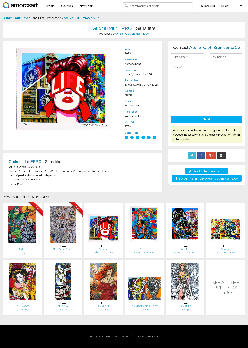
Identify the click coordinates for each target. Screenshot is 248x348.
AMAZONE (104, 306)
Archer (22, 249)
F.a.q (157, 336)
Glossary (149, 336)
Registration (206, 5)
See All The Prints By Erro (207, 171)
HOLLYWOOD (22, 306)
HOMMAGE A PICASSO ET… (144, 306)
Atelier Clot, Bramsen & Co (81, 18)
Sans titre (103, 249)
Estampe (22, 309)
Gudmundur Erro (16, 18)
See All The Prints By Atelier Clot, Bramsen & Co (207, 178)
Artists (50, 6)
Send (206, 119)
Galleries (67, 6)
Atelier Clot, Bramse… (104, 252)
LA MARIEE (185, 306)
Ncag (22, 252)
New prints (87, 6)
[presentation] (200, 106)
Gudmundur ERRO (112, 28)
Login (225, 5)
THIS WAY (63, 306)
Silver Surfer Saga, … (63, 249)
